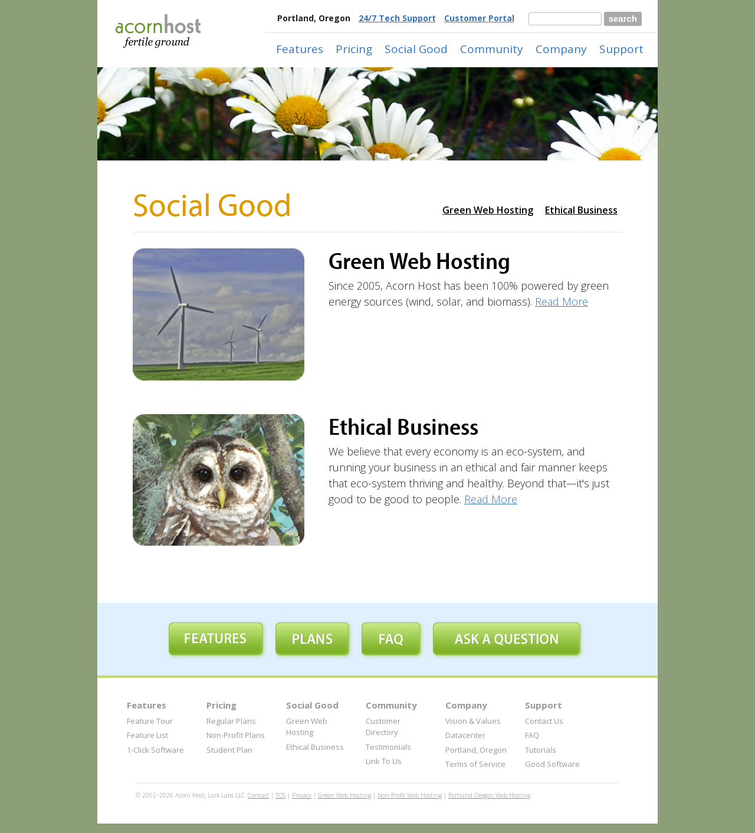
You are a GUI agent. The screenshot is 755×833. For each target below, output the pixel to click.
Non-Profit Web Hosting (410, 795)
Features (299, 49)
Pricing (354, 49)
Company (561, 49)
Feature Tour (150, 721)
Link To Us (384, 761)
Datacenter (465, 735)
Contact (258, 795)
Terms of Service (475, 764)
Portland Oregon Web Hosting (489, 795)
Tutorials (540, 750)
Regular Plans (231, 721)
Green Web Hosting (487, 210)
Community (491, 49)
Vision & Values (473, 721)
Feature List (147, 735)
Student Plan (229, 750)
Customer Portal (479, 18)
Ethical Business (581, 210)
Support (621, 49)
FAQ (532, 735)
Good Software (552, 764)
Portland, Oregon (476, 750)
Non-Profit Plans (235, 735)
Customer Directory (383, 727)
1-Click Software (155, 750)
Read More (561, 301)
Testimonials (388, 747)
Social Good (416, 49)
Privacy (301, 795)
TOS (280, 795)
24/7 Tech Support (397, 18)
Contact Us (544, 721)
